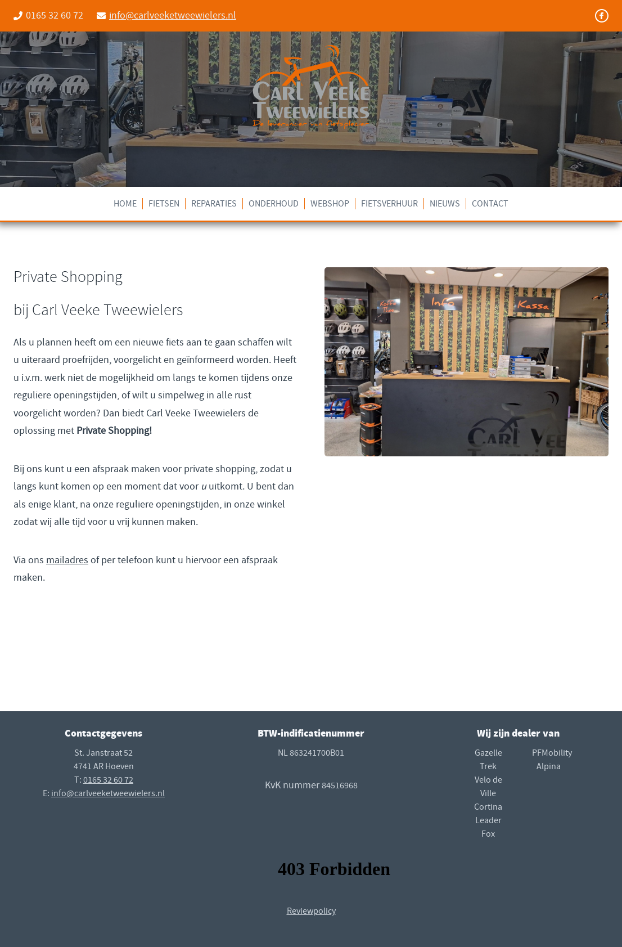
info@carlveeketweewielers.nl (172, 15)
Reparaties (214, 203)
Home (125, 203)
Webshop (329, 203)
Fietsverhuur (389, 203)
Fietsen (163, 203)
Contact (490, 203)
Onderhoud (274, 203)
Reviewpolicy (311, 911)
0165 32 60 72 (108, 780)
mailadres (67, 560)
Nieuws (445, 203)
